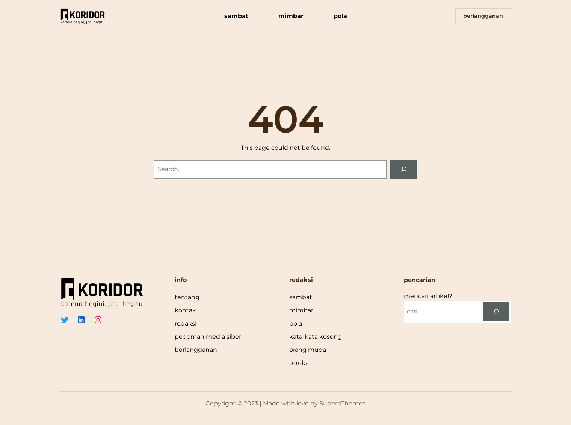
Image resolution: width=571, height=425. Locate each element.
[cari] (496, 311)
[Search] (403, 169)
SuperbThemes (342, 403)
